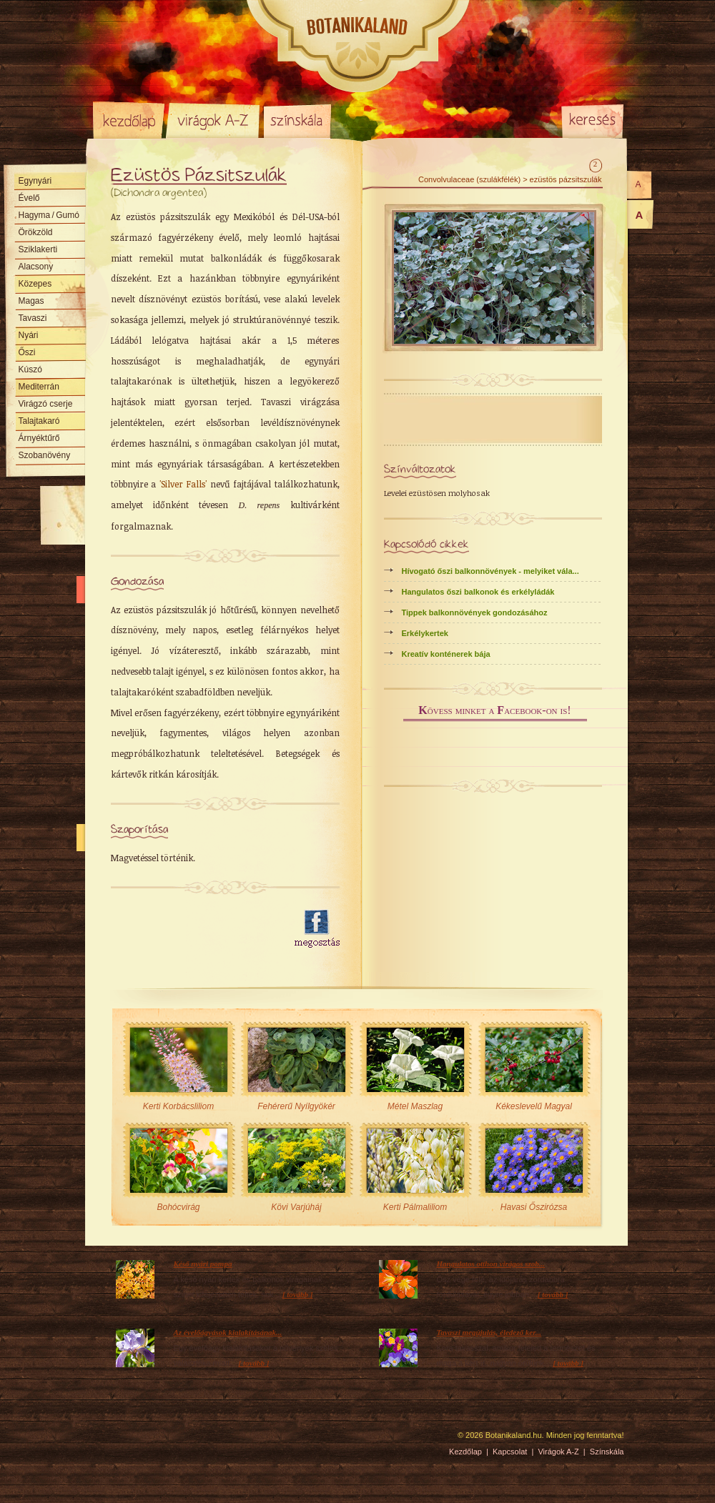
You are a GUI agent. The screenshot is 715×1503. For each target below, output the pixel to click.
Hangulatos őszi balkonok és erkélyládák (478, 591)
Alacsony (36, 267)
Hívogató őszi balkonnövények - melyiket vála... (490, 571)
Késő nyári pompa (203, 1263)
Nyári (29, 335)
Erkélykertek (425, 633)
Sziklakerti (38, 249)
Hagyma (49, 215)
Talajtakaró (39, 421)
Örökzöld (36, 232)
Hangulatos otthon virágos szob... (491, 1263)
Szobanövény (45, 455)
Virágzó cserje (46, 404)
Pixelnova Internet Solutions (126, 1440)
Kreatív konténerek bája (446, 654)
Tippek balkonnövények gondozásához (475, 612)
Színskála (297, 120)
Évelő (29, 198)
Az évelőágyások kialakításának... (228, 1332)
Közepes (35, 284)
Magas (31, 301)
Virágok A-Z (214, 120)
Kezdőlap (129, 120)
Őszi (27, 352)
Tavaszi (33, 318)
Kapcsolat (510, 1451)
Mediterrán (39, 387)
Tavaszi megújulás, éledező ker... (489, 1332)
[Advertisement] (194, 929)
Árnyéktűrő (39, 438)
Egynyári (35, 181)
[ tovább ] (297, 1294)
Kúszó (30, 369)
